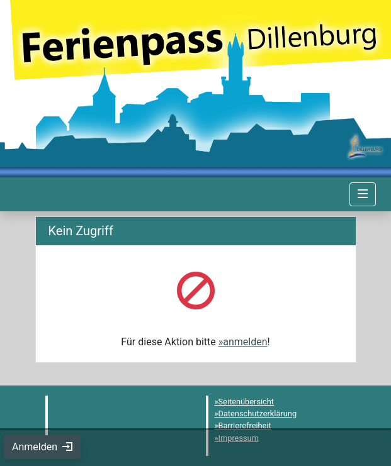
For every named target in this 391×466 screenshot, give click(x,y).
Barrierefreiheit (244, 425)
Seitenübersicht (246, 401)
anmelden (245, 342)
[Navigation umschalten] (362, 194)
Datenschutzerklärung (257, 413)
